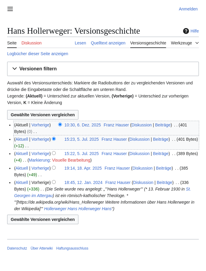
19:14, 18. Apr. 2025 (83, 168)
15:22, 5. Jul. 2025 (81, 153)
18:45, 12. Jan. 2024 (83, 182)
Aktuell (22, 139)
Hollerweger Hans (60, 208)
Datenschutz (17, 248)
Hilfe (190, 31)
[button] (103, 69)
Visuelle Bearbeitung (71, 160)
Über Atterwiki (42, 248)
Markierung (39, 160)
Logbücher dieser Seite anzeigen (37, 53)
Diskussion (141, 125)
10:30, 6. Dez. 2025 (82, 125)
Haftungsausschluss (72, 248)
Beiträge (163, 125)
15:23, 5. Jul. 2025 (81, 139)
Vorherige (40, 125)
